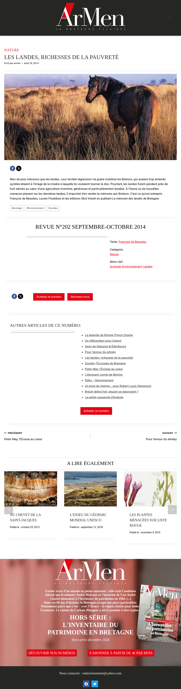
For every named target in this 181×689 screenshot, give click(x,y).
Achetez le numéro (48, 296)
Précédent (8, 509)
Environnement (35, 208)
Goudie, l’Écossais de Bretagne (105, 363)
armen (17, 63)
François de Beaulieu (132, 242)
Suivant (172, 509)
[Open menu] (169, 17)
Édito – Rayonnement (99, 380)
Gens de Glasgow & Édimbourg (105, 346)
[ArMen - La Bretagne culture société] (90, 16)
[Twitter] (94, 684)
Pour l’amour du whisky (100, 352)
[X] (18, 168)
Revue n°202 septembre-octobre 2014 (91, 227)
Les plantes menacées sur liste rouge (148, 520)
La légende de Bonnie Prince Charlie (109, 335)
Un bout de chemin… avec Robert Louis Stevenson (118, 386)
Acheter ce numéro (96, 411)
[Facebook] (12, 168)
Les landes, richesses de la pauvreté (109, 357)
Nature (11, 50)
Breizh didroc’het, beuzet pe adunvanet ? (111, 391)
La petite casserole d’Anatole (104, 397)
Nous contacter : (71, 673)
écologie (16, 208)
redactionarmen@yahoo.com (102, 673)
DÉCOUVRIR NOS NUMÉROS (51, 653)
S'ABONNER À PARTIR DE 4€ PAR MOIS (121, 653)
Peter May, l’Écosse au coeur (104, 369)
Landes (53, 208)
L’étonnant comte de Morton (104, 374)
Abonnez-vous (80, 296)
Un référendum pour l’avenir (103, 340)
